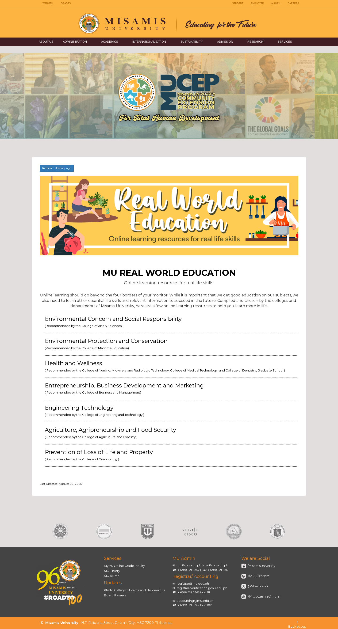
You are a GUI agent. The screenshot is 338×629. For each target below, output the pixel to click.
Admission (225, 41)
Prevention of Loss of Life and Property (99, 455)
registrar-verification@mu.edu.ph (202, 588)
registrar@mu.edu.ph (193, 583)
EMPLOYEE (257, 3)
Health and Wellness (165, 366)
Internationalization (149, 41)
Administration (75, 41)
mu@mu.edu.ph (189, 565)
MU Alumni (112, 576)
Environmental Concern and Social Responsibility (113, 321)
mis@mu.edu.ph (215, 565)
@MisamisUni (257, 586)
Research (255, 41)
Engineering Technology (94, 410)
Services (285, 41)
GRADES (66, 3)
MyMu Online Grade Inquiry (124, 566)
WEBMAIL (47, 3)
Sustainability (192, 41)
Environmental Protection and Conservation (106, 343)
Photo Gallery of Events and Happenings (134, 590)
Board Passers (115, 595)
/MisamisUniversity (261, 566)
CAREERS (293, 3)
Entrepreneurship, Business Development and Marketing (124, 388)
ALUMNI (275, 3)
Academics (109, 41)
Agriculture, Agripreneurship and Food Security (110, 432)
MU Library (112, 571)
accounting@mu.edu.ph (195, 600)
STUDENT (237, 3)
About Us (46, 41)
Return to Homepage (56, 168)
